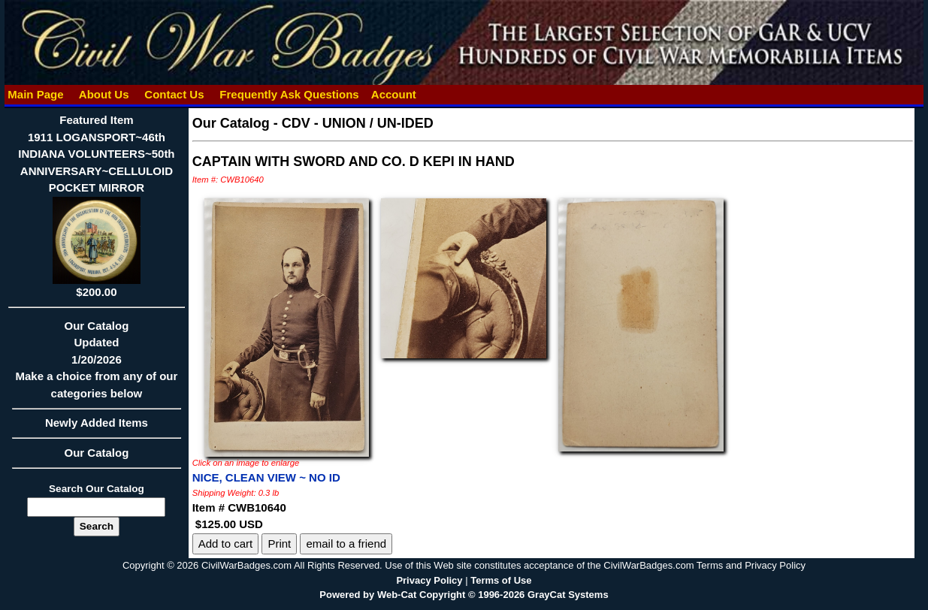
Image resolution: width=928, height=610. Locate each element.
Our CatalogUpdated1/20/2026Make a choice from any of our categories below (96, 364)
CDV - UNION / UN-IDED (358, 123)
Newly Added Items (96, 427)
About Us (103, 94)
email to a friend (346, 543)
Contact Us (174, 94)
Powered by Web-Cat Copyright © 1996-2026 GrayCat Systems (463, 594)
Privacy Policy (429, 580)
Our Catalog (97, 452)
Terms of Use (500, 580)
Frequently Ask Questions (289, 94)
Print (279, 543)
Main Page (36, 94)
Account (393, 94)
